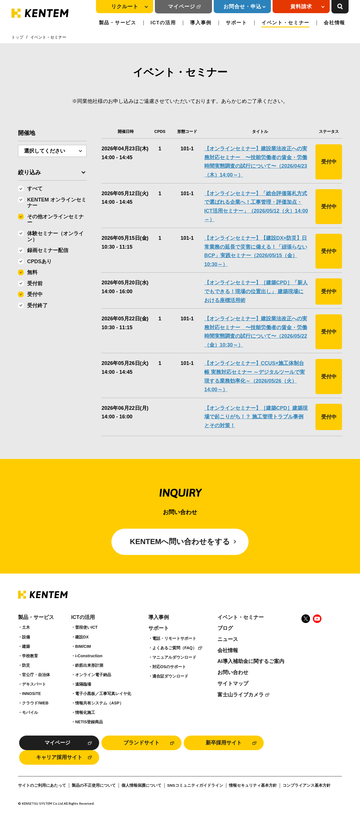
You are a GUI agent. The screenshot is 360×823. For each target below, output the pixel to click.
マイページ (181, 6)
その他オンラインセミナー (55, 219)
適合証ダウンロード (170, 676)
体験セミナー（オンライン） (55, 236)
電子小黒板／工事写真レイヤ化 (103, 693)
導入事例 (200, 22)
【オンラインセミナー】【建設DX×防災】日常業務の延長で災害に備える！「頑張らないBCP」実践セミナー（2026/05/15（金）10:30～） (255, 251)
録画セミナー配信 (47, 250)
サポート (236, 22)
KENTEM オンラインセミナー (56, 203)
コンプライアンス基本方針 (307, 785)
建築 (26, 646)
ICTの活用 (163, 22)
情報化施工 (85, 712)
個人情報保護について (141, 785)
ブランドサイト (141, 743)
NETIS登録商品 (89, 722)
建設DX (82, 637)
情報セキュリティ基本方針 (253, 785)
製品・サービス (117, 22)
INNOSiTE (31, 693)
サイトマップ (232, 683)
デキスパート (34, 684)
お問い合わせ (232, 672)
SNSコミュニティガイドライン (195, 785)
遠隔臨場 (83, 684)
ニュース (227, 639)
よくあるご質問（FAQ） (174, 648)
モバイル (30, 712)
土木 (26, 627)
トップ (17, 37)
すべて (35, 188)
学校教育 (30, 656)
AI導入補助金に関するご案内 (250, 661)
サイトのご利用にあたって (42, 785)
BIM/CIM (83, 646)
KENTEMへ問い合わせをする (180, 541)
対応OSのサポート (169, 666)
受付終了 (37, 305)
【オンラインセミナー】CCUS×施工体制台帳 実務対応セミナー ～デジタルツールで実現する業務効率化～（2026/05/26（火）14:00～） (254, 376)
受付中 (35, 294)
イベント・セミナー (285, 22)
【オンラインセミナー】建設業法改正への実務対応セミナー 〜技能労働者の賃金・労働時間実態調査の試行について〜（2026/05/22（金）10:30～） (255, 332)
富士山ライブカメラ (240, 695)
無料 (32, 272)
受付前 (35, 283)
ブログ (225, 628)
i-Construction (89, 656)
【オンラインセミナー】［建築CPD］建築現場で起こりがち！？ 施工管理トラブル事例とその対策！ (256, 416)
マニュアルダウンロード (174, 657)
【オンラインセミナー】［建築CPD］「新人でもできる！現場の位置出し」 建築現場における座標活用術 (256, 291)
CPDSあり (39, 261)
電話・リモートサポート (174, 638)
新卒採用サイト (224, 743)
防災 (26, 665)
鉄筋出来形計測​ (89, 665)
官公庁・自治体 (36, 674)
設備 (26, 637)
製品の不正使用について (94, 785)
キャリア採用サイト (59, 757)
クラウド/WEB (35, 703)
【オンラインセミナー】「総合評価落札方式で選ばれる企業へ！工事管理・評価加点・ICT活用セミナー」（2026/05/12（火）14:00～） (256, 207)
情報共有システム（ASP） (99, 703)
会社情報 (334, 22)
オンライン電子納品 (93, 674)
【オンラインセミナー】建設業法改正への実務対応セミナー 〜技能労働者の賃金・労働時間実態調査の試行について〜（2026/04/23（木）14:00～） (255, 162)
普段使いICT (86, 627)
